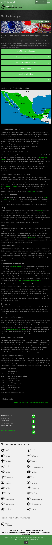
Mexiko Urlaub (31, 191)
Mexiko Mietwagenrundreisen (16, 329)
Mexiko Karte (24, 532)
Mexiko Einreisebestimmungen (10, 532)
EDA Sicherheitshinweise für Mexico (29, 280)
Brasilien (40, 211)
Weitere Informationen (31, 539)
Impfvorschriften (16, 266)
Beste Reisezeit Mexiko (34, 532)
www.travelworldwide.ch (8, 430)
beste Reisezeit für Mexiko (9, 186)
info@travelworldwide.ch (8, 428)
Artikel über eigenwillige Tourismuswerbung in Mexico (31, 402)
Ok (26, 542)
